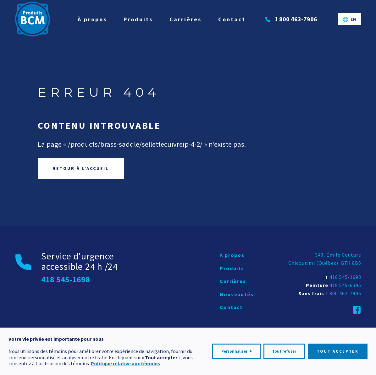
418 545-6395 (345, 285)
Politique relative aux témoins (125, 361)
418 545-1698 (345, 277)
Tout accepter (338, 349)
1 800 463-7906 (343, 293)
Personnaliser (236, 349)
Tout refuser (284, 349)
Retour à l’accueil (81, 168)
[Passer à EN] (349, 19)
